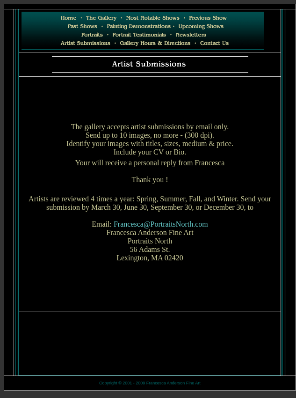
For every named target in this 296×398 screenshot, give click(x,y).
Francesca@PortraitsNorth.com (161, 224)
